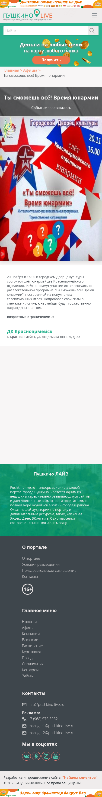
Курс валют (31, 651)
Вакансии (30, 639)
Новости (29, 621)
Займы (28, 675)
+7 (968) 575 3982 (43, 718)
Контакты (30, 576)
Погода (28, 657)
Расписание (32, 645)
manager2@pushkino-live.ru (51, 732)
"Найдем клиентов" (79, 777)
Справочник (32, 663)
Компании (31, 633)
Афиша (28, 627)
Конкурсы (30, 669)
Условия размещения (41, 564)
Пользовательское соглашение (49, 570)
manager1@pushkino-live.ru (51, 725)
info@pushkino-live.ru (46, 704)
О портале (31, 558)
